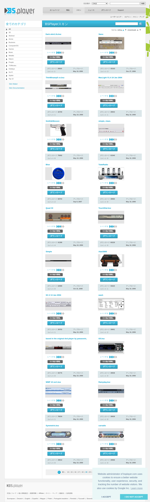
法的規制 (69, 493)
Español (35, 498)
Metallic (11, 55)
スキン (78, 10)
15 (71, 472)
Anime (11, 39)
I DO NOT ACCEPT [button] (134, 497)
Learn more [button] (137, 488)
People (11, 62)
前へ (63, 472)
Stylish (11, 75)
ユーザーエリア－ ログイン (120, 17)
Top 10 (11, 79)
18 (82, 472)
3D (10, 32)
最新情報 (33, 493)
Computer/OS (13, 46)
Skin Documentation (16, 88)
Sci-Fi (11, 72)
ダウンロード (106, 10)
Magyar (43, 498)
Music (11, 52)
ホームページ (54, 10)
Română (73, 498)
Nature (11, 59)
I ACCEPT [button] (106, 497)
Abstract (12, 36)
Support (121, 10)
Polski (50, 498)
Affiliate (41, 493)
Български (11, 498)
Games (11, 49)
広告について (11, 493)
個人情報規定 (23, 493)
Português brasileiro (61, 498)
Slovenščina (91, 498)
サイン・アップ (138, 17)
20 (90, 472)
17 (79, 472)
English (27, 498)
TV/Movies (12, 65)
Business (12, 42)
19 (86, 472)
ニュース (91, 10)
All (10, 29)
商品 (67, 10)
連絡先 (61, 493)
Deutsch (20, 498)
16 (75, 472)
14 (68, 472)
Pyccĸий (81, 498)
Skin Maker (13, 84)
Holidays (12, 69)
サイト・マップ (51, 493)
